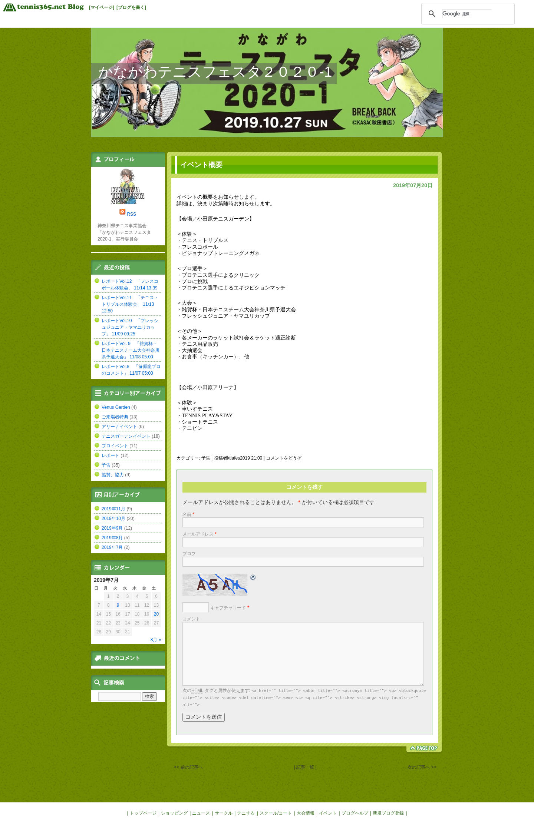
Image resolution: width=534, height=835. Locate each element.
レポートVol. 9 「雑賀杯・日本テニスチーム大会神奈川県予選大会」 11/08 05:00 (130, 350)
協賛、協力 (113, 474)
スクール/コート (276, 813)
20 (156, 614)
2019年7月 (112, 547)
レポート (110, 455)
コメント (191, 619)
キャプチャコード (228, 607)
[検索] (466, 13)
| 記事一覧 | (305, 767)
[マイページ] (101, 7)
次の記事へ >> (422, 767)
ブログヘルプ (355, 813)
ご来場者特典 (115, 417)
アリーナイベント (119, 426)
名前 (188, 514)
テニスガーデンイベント (126, 436)
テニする (246, 813)
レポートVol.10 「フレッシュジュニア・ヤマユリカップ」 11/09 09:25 (130, 327)
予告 (205, 458)
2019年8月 (112, 537)
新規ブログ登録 (388, 813)
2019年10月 (113, 518)
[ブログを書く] (131, 7)
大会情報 (305, 813)
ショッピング (174, 813)
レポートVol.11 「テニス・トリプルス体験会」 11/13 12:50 (130, 304)
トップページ (143, 813)
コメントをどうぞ (283, 458)
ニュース (201, 813)
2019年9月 (112, 528)
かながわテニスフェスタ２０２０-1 (215, 72)
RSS (131, 214)
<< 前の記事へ (188, 767)
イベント (328, 813)
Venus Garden (116, 407)
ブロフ (189, 553)
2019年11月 (113, 508)
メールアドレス (199, 534)
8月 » (156, 639)
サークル (224, 813)
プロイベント (115, 445)
